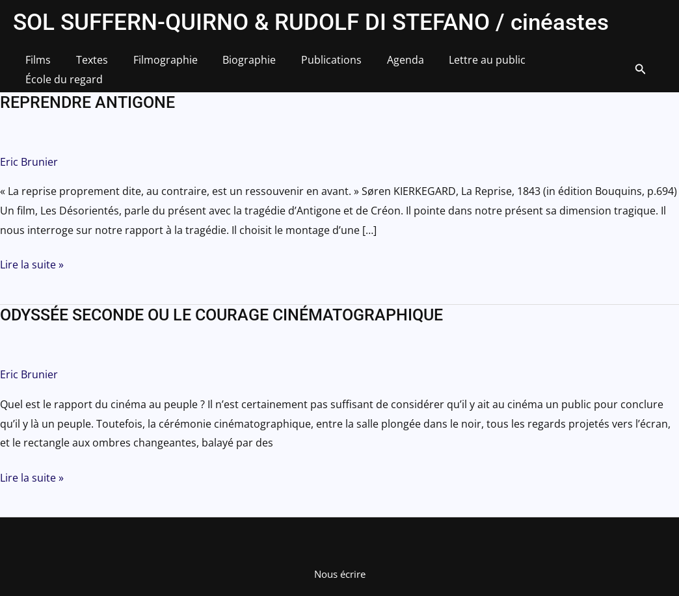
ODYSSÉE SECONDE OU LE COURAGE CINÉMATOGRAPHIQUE (221, 305)
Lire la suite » (32, 256)
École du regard (557, 64)
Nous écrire (340, 564)
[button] (631, 65)
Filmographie (154, 64)
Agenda (381, 64)
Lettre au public (459, 64)
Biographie (234, 64)
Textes (85, 64)
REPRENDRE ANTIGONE (87, 93)
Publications (312, 64)
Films (36, 64)
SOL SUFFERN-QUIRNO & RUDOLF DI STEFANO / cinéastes (311, 22)
